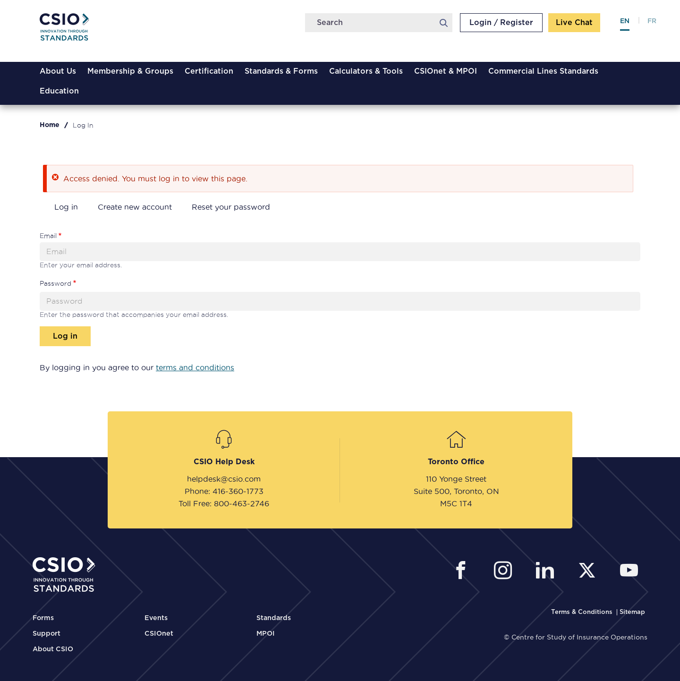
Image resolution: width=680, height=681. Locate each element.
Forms (43, 618)
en (624, 21)
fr (651, 21)
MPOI (265, 633)
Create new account (135, 207)
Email (48, 235)
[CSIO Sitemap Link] (632, 612)
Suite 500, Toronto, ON (456, 491)
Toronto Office (456, 462)
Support (46, 633)
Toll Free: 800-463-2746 (223, 503)
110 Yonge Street (456, 479)
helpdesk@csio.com (224, 479)
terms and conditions (195, 367)
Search (443, 22)
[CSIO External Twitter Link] (589, 571)
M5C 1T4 (456, 503)
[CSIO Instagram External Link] (505, 571)
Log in (66, 207)
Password (55, 283)
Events (156, 618)
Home (50, 125)
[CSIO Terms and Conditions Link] (582, 612)
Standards (273, 618)
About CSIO (53, 649)
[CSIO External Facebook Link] (463, 571)
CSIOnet (158, 633)
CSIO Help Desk (224, 462)
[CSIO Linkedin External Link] (547, 571)
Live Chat (574, 22)
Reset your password (231, 207)
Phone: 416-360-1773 (224, 491)
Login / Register (501, 22)
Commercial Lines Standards (543, 71)
